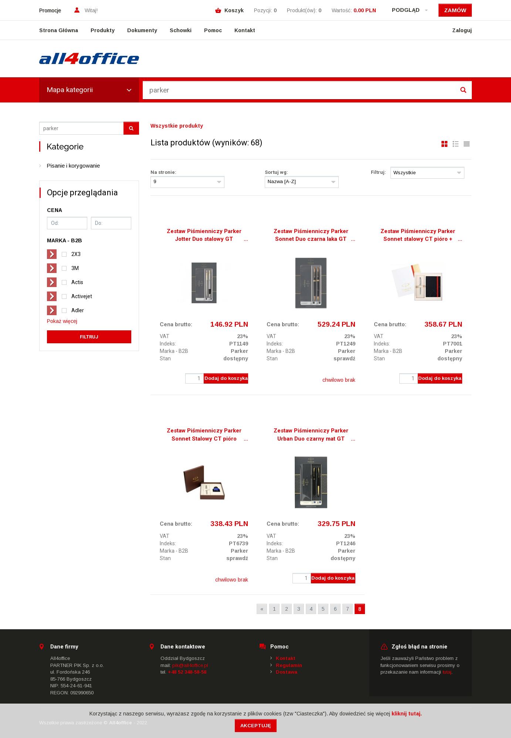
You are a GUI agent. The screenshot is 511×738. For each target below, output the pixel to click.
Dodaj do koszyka (226, 378)
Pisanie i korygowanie (73, 165)
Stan (165, 358)
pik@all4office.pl (190, 665)
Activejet (81, 296)
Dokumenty (142, 30)
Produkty (103, 30)
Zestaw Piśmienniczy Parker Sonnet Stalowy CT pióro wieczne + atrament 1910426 (204, 435)
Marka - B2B (174, 351)
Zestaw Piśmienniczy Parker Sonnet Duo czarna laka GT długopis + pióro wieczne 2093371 (311, 236)
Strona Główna (58, 30)
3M (75, 268)
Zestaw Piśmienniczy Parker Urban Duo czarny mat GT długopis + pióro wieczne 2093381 (311, 435)
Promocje (50, 10)
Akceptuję (255, 725)
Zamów (455, 10)
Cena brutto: (176, 324)
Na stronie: (163, 172)
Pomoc (213, 30)
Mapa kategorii (89, 89)
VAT (164, 336)
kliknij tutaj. (407, 714)
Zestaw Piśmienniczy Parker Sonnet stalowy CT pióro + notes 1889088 (417, 236)
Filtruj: (378, 172)
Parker (239, 351)
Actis (77, 282)
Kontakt (244, 30)
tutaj (447, 672)
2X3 (76, 254)
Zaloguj (462, 30)
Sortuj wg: (276, 172)
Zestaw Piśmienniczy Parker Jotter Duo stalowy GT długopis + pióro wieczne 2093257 (204, 236)
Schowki (181, 30)
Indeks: (168, 344)
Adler (77, 310)
